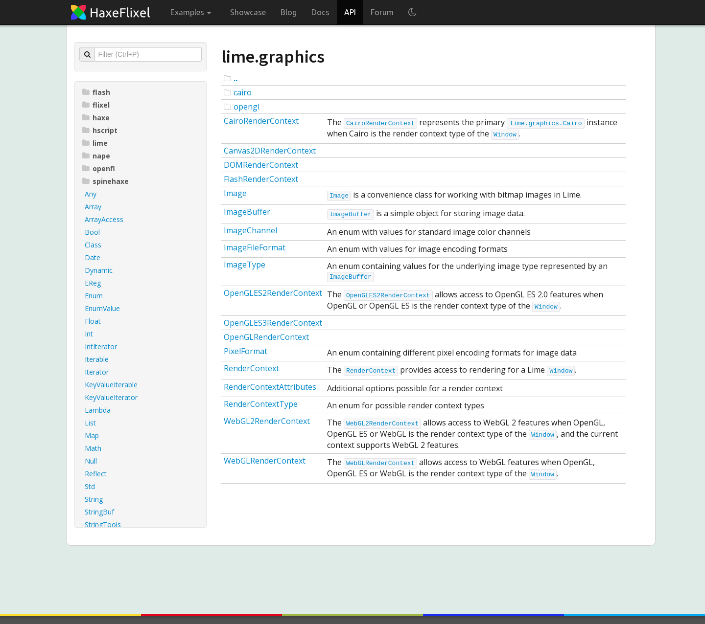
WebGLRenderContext (265, 460)
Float (93, 321)
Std (90, 486)
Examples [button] (190, 12)
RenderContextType (261, 404)
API (350, 12)
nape (96, 155)
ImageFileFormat (254, 247)
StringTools (103, 524)
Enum (94, 295)
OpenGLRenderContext (266, 337)
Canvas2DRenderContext (270, 150)
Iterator (97, 372)
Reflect (96, 473)
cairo (243, 92)
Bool (92, 232)
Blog (289, 12)
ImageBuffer (247, 211)
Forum (382, 12)
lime (95, 143)
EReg (93, 283)
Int (89, 333)
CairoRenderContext (261, 120)
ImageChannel (250, 230)
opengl (246, 106)
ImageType (244, 264)
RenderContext (251, 368)
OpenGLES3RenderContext (273, 322)
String (94, 499)
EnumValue (102, 308)
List (90, 422)
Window (505, 134)
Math (93, 448)
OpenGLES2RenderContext (273, 293)
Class (93, 244)
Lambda (98, 410)
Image (235, 193)
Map (92, 435)
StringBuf (99, 511)
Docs (320, 12)
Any (90, 194)
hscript (100, 130)
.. (235, 78)
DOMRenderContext (261, 164)
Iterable (97, 359)
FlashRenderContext (261, 179)
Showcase (248, 12)
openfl (98, 168)
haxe (96, 117)
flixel (96, 105)
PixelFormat (245, 351)
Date (92, 257)
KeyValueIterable (111, 384)
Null (91, 461)
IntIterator (101, 346)
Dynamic (99, 270)
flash (96, 92)
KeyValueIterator (111, 397)
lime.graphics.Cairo (545, 123)
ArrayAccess (104, 219)
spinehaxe (105, 181)
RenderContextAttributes (270, 386)
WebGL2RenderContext (267, 421)
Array (93, 206)
